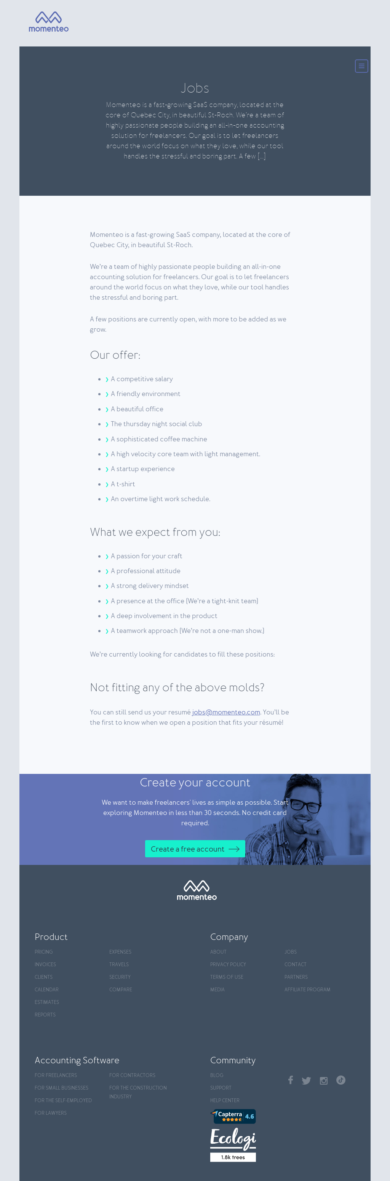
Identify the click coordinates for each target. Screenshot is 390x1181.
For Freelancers (56, 1075)
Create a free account (188, 849)
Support (221, 1088)
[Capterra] (245, 1116)
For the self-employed (63, 1101)
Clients (44, 977)
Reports (45, 1015)
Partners (296, 977)
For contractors (132, 1075)
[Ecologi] (245, 1145)
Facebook (290, 1080)
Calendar (47, 990)
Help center (225, 1101)
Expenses (120, 952)
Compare (120, 990)
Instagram (324, 1081)
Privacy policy (228, 965)
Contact (296, 965)
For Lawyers (51, 1113)
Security (120, 977)
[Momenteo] (41, 21)
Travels (119, 965)
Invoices (45, 965)
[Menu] (362, 67)
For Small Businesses (61, 1088)
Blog (216, 1075)
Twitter (306, 1081)
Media (217, 990)
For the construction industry (138, 1092)
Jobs (291, 952)
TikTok (340, 1080)
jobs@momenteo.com (226, 712)
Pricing (44, 952)
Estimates (47, 1002)
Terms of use (226, 977)
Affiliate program (308, 990)
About (218, 952)
